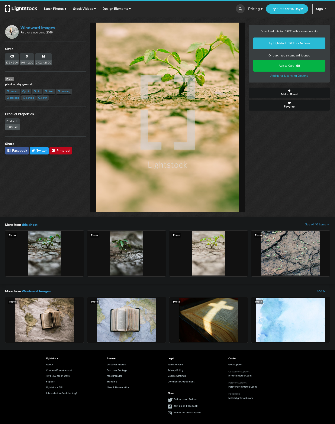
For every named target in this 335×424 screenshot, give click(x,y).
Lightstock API (54, 387)
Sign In (321, 8)
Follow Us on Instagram (187, 412)
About (49, 364)
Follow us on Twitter (185, 399)
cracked (13, 98)
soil (25, 91)
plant (49, 91)
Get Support (235, 364)
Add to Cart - (289, 65)
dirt (37, 91)
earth (42, 98)
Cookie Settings (177, 375)
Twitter (39, 150)
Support (50, 381)
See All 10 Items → (317, 224)
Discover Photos (116, 364)
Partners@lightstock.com (242, 386)
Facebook (17, 150)
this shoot (29, 224)
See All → (323, 291)
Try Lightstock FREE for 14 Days (289, 43)
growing (64, 91)
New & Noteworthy (118, 387)
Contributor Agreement (181, 381)
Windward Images (37, 28)
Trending (112, 381)
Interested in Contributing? (61, 393)
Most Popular (114, 375)
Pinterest (60, 150)
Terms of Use (175, 364)
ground (12, 91)
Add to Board (289, 93)
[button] (55, 9)
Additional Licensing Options (289, 76)
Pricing (255, 9)
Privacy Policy (175, 370)
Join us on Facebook (185, 405)
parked (28, 98)
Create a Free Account (59, 370)
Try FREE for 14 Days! (287, 8)
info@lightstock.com (240, 375)
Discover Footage (117, 370)
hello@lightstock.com (240, 397)
